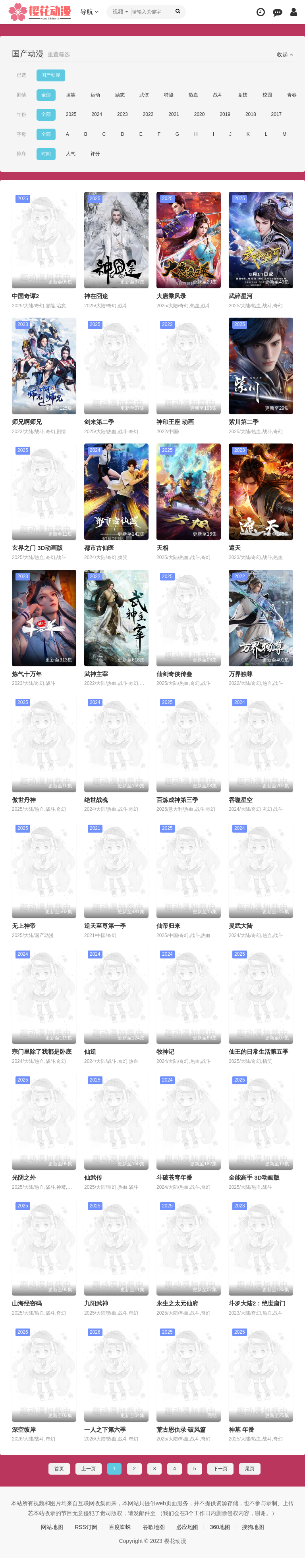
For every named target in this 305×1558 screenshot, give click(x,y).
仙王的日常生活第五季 (258, 1051)
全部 (46, 95)
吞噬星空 (241, 799)
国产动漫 (50, 75)
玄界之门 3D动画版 (37, 547)
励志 (120, 95)
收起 (285, 54)
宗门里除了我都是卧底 (41, 1051)
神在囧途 (96, 296)
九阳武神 (96, 1303)
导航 (89, 11)
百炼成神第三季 (177, 799)
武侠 (144, 95)
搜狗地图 (253, 1527)
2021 (173, 114)
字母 (21, 134)
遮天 (235, 547)
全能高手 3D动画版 (254, 1177)
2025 (71, 114)
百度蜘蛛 (120, 1527)
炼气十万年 (27, 674)
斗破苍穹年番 (174, 1177)
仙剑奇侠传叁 (174, 674)
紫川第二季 (244, 421)
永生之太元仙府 (177, 1303)
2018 (250, 114)
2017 (276, 114)
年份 (21, 114)
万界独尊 (241, 674)
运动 (95, 95)
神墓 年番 (241, 1429)
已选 (21, 75)
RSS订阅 (86, 1527)
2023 (122, 114)
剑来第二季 (99, 421)
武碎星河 (241, 296)
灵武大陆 (241, 925)
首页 (59, 1468)
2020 (199, 114)
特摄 (169, 95)
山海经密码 (27, 1303)
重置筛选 (59, 54)
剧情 (21, 95)
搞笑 (70, 95)
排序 (21, 153)
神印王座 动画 (175, 421)
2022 (148, 114)
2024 (96, 114)
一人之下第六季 (105, 1429)
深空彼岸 (24, 1429)
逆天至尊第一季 (105, 925)
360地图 (220, 1527)
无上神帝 (24, 925)
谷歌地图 (154, 1527)
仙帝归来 (168, 925)
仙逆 (90, 1051)
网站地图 (52, 1527)
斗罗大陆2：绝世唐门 (257, 1303)
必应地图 (187, 1527)
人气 (70, 153)
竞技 (242, 95)
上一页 (88, 1468)
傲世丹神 (24, 799)
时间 (46, 153)
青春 (292, 95)
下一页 (220, 1468)
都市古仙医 (99, 547)
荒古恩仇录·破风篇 (181, 1429)
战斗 (218, 95)
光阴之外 (24, 1177)
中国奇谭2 (25, 296)
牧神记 (165, 1051)
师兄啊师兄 (27, 421)
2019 (225, 114)
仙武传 (93, 1177)
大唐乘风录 (171, 296)
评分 (95, 153)
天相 (162, 547)
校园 (267, 95)
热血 (193, 95)
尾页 (250, 1468)
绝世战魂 (96, 799)
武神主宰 (96, 674)
